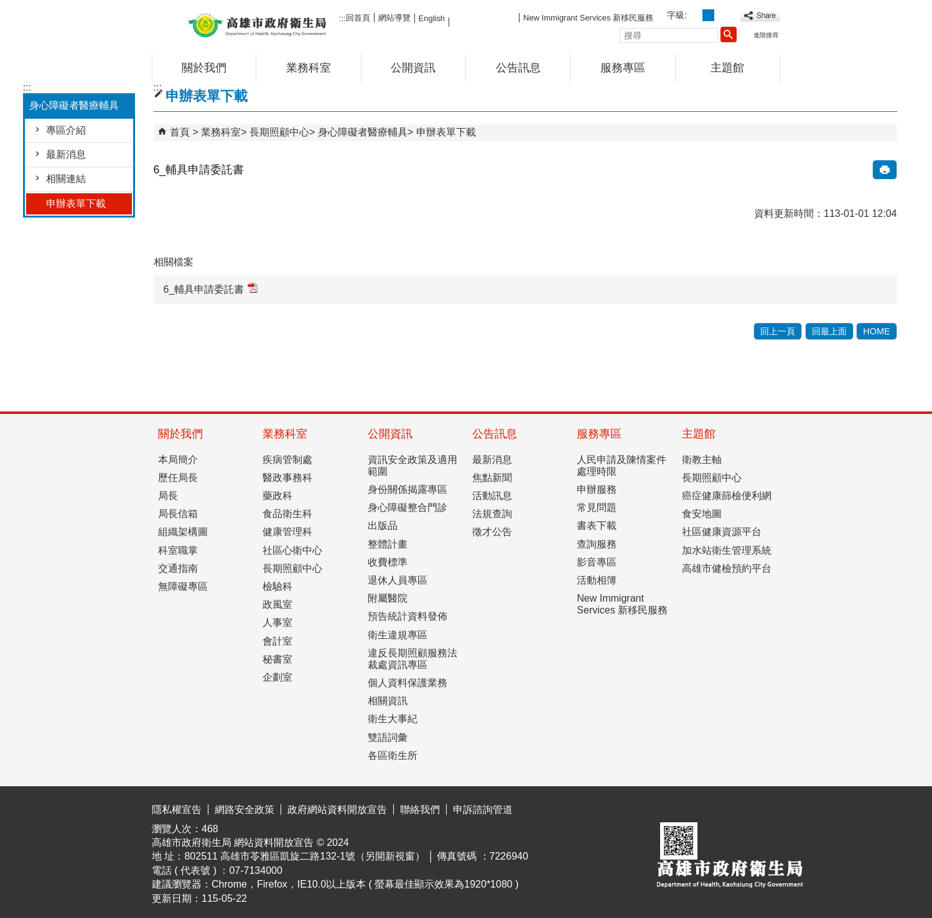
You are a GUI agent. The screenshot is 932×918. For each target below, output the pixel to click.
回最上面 (829, 331)
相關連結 (66, 178)
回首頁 (358, 17)
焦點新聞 (492, 477)
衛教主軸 (702, 459)
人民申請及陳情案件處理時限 (621, 465)
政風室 (277, 604)
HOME (876, 331)
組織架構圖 (183, 531)
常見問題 (597, 507)
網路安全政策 (244, 809)
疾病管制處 (287, 459)
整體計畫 (388, 544)
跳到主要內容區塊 (6, 9)
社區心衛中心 (292, 550)
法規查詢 (492, 513)
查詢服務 (597, 544)
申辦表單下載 (76, 203)
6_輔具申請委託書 (211, 289)
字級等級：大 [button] (722, 15)
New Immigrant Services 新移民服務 (588, 17)
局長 (168, 495)
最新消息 (66, 154)
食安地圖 (702, 513)
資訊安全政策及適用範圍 (412, 465)
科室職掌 (178, 550)
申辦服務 (597, 489)
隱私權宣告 (177, 809)
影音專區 (597, 562)
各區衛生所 (392, 755)
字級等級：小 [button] (694, 15)
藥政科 (277, 495)
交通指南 (178, 568)
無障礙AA (735, 807)
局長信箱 (178, 513)
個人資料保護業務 (407, 682)
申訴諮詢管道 (483, 809)
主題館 (727, 68)
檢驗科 (277, 586)
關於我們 (204, 68)
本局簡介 (178, 459)
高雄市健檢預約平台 (726, 568)
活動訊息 (492, 495)
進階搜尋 (765, 35)
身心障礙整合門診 (407, 507)
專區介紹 (66, 130)
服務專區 (622, 68)
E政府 (673, 806)
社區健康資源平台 (722, 531)
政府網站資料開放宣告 (337, 809)
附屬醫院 (388, 598)
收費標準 (388, 562)
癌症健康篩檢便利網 (726, 495)
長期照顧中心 (279, 132)
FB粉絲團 (484, 17)
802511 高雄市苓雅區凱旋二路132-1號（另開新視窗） (304, 856)
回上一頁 (777, 331)
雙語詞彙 (388, 737)
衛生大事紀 (392, 719)
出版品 (383, 525)
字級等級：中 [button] (708, 15)
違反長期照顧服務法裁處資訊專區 (412, 659)
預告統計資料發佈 (407, 616)
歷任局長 (178, 477)
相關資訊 (388, 700)
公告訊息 (518, 68)
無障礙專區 (183, 586)
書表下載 (597, 525)
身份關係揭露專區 (407, 489)
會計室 (277, 641)
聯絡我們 (420, 809)
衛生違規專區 (397, 635)
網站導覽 (394, 17)
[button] (728, 34)
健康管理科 (287, 531)
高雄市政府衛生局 (257, 24)
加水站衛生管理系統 (726, 550)
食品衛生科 (287, 513)
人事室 (277, 622)
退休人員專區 (397, 580)
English (432, 18)
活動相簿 (597, 580)
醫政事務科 (287, 477)
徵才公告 (492, 531)
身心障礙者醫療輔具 (363, 132)
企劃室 (277, 677)
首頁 (180, 132)
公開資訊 (413, 68)
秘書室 (277, 659)
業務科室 (308, 68)
